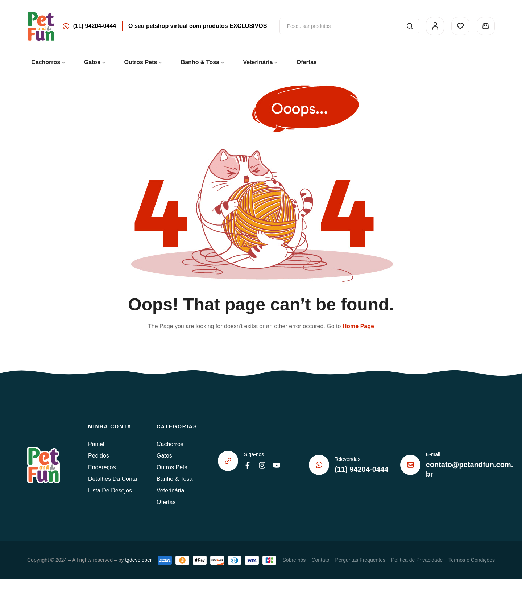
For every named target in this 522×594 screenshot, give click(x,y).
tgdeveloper (138, 560)
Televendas (347, 459)
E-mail (433, 454)
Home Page (358, 326)
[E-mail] (410, 465)
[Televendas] (319, 465)
